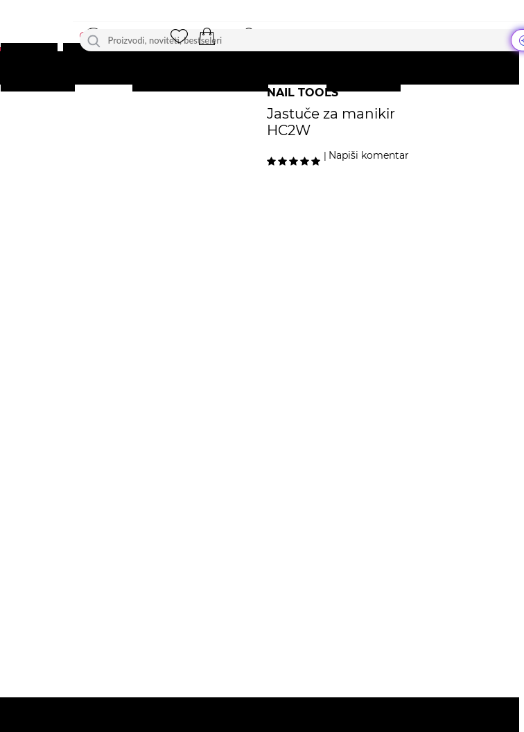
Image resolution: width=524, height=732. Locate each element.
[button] (207, 37)
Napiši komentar (369, 155)
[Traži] (94, 40)
